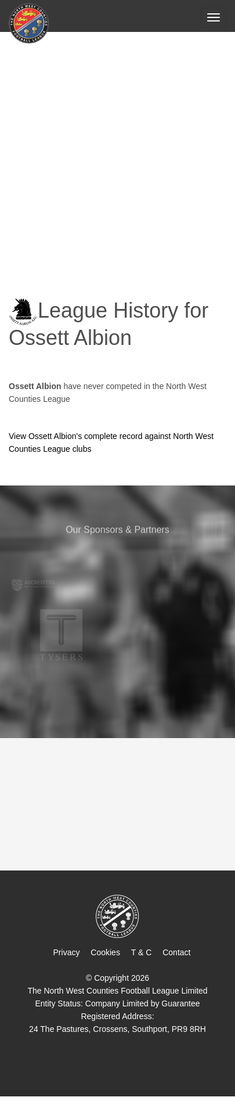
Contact (176, 952)
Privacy (66, 952)
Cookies (105, 952)
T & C (141, 952)
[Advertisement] (117, 156)
